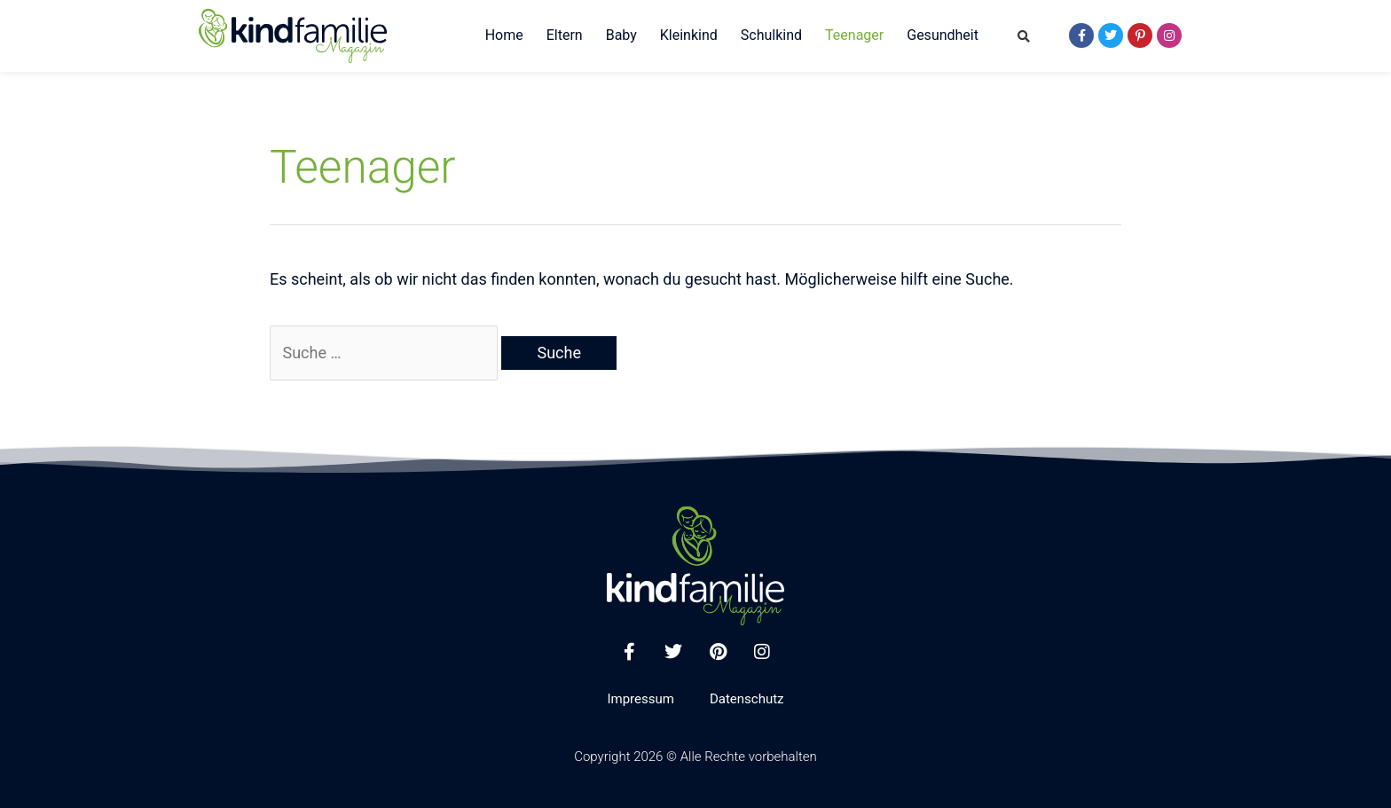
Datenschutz (747, 699)
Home (504, 35)
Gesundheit (942, 35)
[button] (1024, 37)
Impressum (640, 699)
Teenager (854, 35)
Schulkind (771, 35)
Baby (621, 35)
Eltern (564, 35)
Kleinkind (689, 35)
